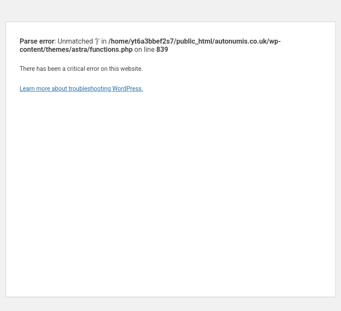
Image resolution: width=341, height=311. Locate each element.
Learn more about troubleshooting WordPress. (82, 88)
